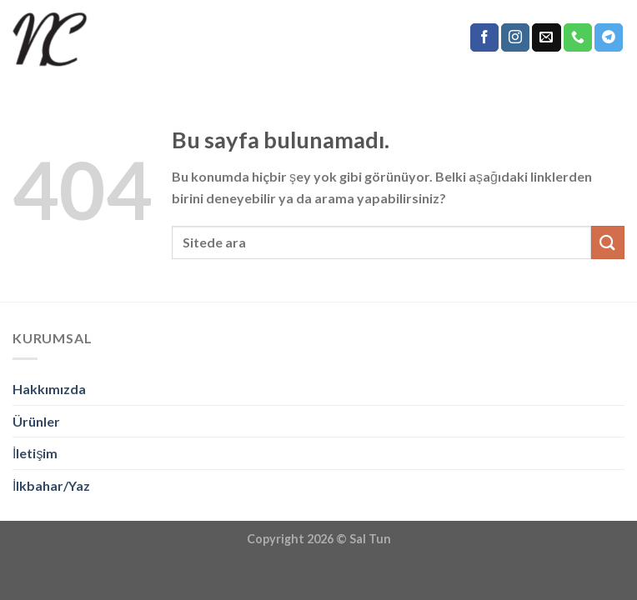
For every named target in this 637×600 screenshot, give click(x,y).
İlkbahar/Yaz (51, 485)
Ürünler (36, 421)
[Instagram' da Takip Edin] (515, 37)
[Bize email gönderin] (546, 37)
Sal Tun (370, 539)
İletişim (35, 453)
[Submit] (607, 242)
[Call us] (578, 37)
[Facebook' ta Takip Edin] (484, 37)
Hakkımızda (49, 389)
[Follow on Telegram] (608, 37)
